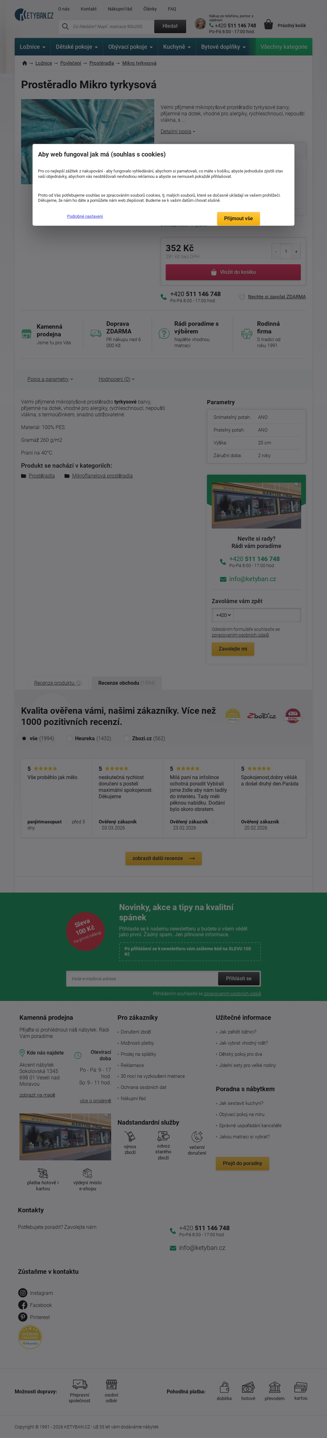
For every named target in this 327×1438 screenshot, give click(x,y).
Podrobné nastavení (85, 216)
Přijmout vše (238, 218)
